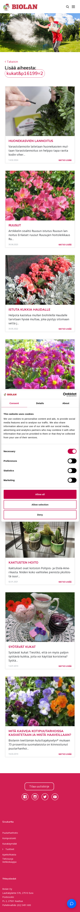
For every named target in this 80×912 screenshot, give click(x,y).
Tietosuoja (7, 858)
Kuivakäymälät (9, 843)
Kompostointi (9, 838)
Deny (40, 514)
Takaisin (11, 61)
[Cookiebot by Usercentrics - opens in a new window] (62, 395)
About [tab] (66, 403)
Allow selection (40, 504)
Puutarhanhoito (10, 832)
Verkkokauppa (9, 861)
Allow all (40, 494)
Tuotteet (8, 849)
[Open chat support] (71, 903)
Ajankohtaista (9, 854)
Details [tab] (40, 403)
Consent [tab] (14, 403)
